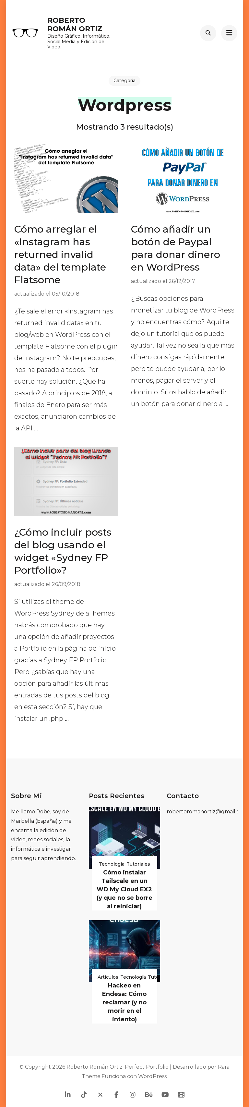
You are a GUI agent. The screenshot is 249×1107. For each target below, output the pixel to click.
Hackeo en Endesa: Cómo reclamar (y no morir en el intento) (124, 1002)
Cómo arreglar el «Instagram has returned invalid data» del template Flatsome (60, 254)
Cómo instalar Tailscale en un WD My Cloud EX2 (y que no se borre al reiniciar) (124, 889)
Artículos (108, 977)
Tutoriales (138, 864)
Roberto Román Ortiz (74, 24)
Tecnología (111, 864)
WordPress (152, 1076)
